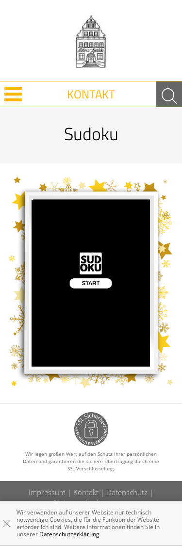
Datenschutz (127, 492)
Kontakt (91, 94)
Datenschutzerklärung (69, 534)
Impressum (47, 492)
